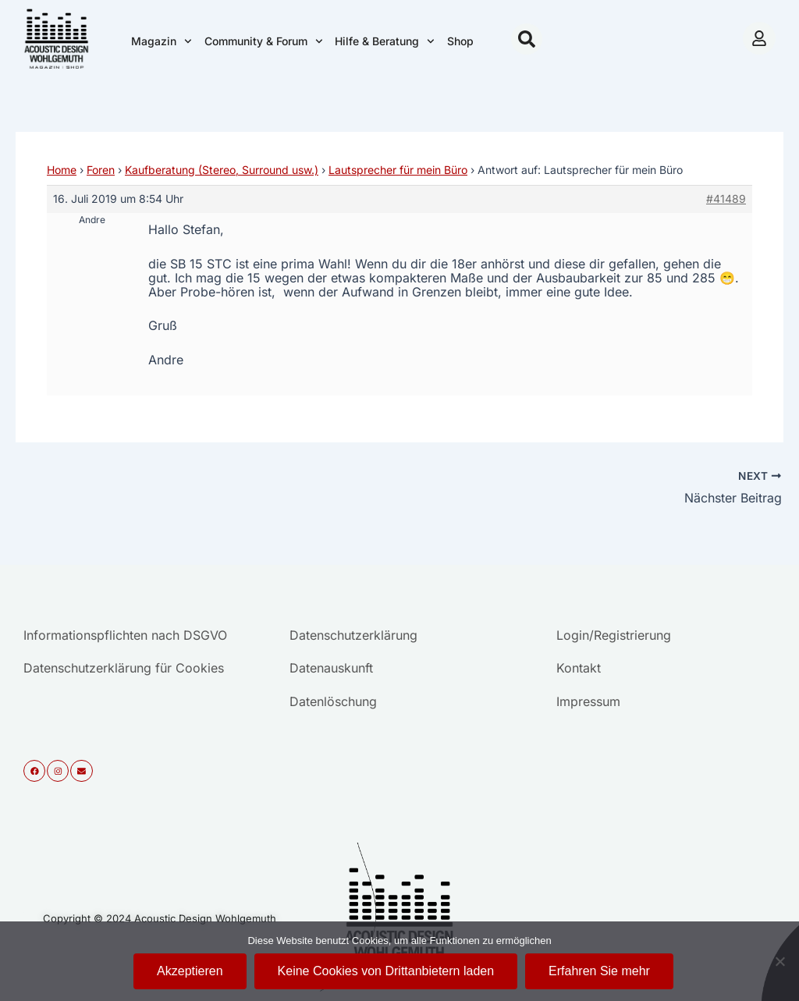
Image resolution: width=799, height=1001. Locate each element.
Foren (101, 169)
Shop (460, 41)
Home (61, 169)
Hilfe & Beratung (385, 41)
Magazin (161, 41)
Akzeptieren (190, 971)
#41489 (726, 198)
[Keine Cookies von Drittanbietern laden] (779, 961)
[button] (526, 39)
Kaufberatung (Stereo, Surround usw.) (221, 169)
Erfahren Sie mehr (599, 971)
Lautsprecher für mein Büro (397, 169)
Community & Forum (263, 41)
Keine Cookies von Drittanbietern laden (386, 971)
